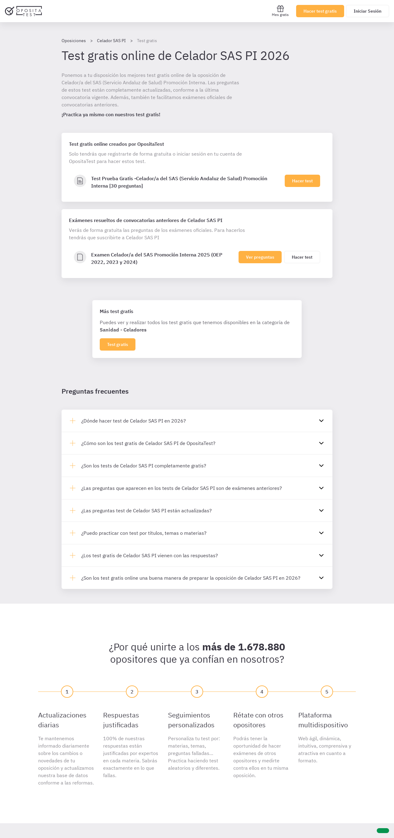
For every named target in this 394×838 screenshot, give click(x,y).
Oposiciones (74, 40)
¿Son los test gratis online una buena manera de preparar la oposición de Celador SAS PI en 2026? (190, 578)
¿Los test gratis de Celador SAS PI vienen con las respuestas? (149, 555)
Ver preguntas (260, 257)
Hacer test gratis (320, 11)
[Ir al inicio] (23, 11)
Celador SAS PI (111, 40)
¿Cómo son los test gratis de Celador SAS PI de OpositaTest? (148, 443)
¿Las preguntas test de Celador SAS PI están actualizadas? (146, 510)
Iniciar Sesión (367, 11)
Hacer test (302, 181)
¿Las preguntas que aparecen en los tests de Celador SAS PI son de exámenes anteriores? (181, 488)
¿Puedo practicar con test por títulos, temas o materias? (144, 533)
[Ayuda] (383, 830)
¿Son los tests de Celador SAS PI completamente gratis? (143, 466)
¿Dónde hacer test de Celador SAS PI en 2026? (133, 421)
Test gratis (117, 344)
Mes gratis (280, 11)
